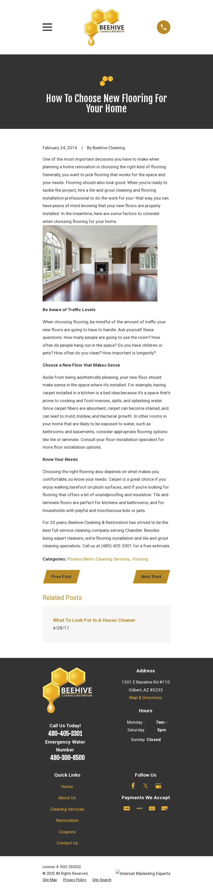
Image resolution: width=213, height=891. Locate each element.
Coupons (67, 831)
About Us (67, 797)
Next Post (151, 576)
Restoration (67, 820)
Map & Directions (145, 697)
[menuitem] (50, 880)
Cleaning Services (67, 809)
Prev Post (61, 576)
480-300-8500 (67, 758)
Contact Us (67, 842)
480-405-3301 (65, 733)
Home (67, 786)
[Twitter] (146, 786)
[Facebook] (133, 786)
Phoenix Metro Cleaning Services (98, 559)
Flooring (140, 559)
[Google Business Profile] (158, 786)
